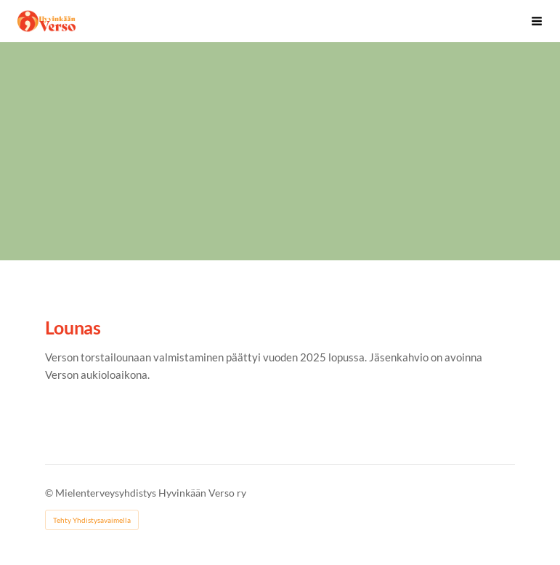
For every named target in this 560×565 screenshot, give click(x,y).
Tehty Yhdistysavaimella (92, 520)
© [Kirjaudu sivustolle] (50, 492)
